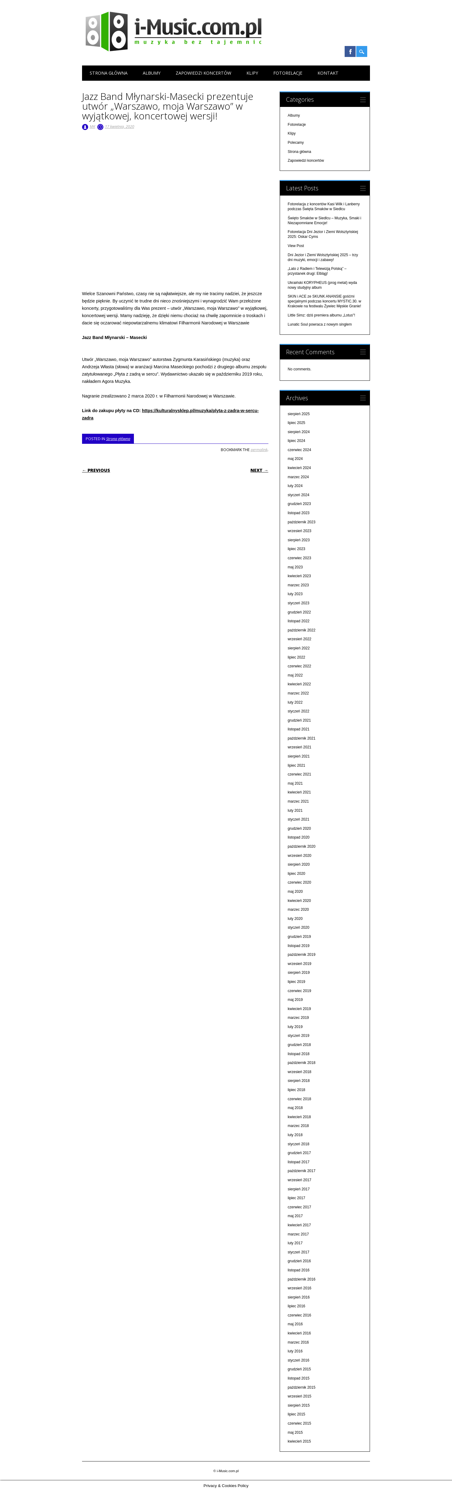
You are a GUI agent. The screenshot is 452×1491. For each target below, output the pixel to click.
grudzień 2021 (299, 720)
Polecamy (296, 142)
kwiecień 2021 (299, 792)
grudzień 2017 (299, 1153)
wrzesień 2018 (299, 1072)
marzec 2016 (298, 1342)
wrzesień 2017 (299, 1180)
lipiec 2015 (296, 1414)
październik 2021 (301, 738)
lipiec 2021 (296, 765)
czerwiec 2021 (299, 774)
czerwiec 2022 (299, 666)
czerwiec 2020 (299, 882)
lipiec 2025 (296, 423)
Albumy (151, 73)
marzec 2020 (298, 909)
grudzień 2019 (299, 937)
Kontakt (328, 73)
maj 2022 (295, 675)
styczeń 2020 (298, 927)
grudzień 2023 (299, 504)
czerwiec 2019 (299, 991)
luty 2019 (295, 1027)
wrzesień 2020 (299, 855)
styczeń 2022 (298, 711)
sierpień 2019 (299, 972)
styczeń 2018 (298, 1144)
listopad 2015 (298, 1378)
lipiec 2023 (296, 549)
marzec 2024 (298, 477)
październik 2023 (301, 522)
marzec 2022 (298, 693)
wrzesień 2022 (299, 639)
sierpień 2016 (299, 1297)
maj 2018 (295, 1108)
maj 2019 (295, 1000)
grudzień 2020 (299, 828)
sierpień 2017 (299, 1189)
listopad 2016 (298, 1270)
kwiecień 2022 (299, 684)
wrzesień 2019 (299, 964)
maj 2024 (295, 459)
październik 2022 (301, 630)
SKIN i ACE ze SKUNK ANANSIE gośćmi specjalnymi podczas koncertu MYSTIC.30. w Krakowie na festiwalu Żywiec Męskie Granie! (324, 301)
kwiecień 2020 (299, 901)
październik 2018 (301, 1063)
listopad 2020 (298, 837)
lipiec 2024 (296, 441)
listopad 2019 (298, 946)
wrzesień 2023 (299, 531)
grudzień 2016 (299, 1261)
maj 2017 (295, 1216)
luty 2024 (295, 486)
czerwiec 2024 (299, 450)
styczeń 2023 (298, 603)
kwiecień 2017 (299, 1225)
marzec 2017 (298, 1234)
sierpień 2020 (299, 864)
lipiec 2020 (296, 873)
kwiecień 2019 (299, 1009)
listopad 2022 (298, 621)
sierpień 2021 (299, 756)
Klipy (252, 73)
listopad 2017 (298, 1162)
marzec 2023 (298, 585)
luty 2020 (295, 919)
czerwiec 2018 (299, 1099)
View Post (296, 246)
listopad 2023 (298, 513)
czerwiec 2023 (299, 558)
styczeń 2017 (298, 1252)
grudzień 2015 (299, 1369)
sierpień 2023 (299, 540)
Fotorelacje (287, 73)
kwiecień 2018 (299, 1117)
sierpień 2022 (299, 648)
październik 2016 (301, 1279)
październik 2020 (301, 846)
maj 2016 (295, 1324)
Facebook (350, 51)
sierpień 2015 (299, 1405)
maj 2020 (295, 891)
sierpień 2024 (299, 432)
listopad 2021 (298, 729)
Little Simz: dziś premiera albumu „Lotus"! (321, 315)
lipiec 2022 (296, 657)
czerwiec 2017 (299, 1207)
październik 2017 (301, 1171)
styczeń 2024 (298, 495)
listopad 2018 (298, 1054)
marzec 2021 (298, 801)
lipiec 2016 (296, 1306)
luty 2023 (295, 594)
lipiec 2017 (296, 1198)
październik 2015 (301, 1387)
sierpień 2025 (299, 414)
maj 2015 (295, 1432)
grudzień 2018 (299, 1045)
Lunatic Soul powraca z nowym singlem (320, 324)
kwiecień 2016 (299, 1333)
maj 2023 (295, 567)
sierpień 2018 (299, 1081)
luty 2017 (295, 1243)
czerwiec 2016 (299, 1315)
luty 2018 (295, 1135)
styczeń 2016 (298, 1360)
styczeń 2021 (298, 819)
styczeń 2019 (298, 1035)
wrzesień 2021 (299, 747)
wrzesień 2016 (299, 1288)
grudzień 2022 (299, 612)
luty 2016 (295, 1351)
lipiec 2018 (296, 1090)
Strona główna (108, 73)
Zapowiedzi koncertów (203, 73)
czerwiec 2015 (299, 1423)
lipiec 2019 (296, 982)
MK (92, 126)
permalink (259, 449)
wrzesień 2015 (299, 1396)
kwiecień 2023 (299, 576)
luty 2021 (295, 810)
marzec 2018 (298, 1126)
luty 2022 (295, 702)
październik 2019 (301, 954)
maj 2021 (295, 783)
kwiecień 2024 (299, 468)
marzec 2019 (298, 1018)
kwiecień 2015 (299, 1441)
